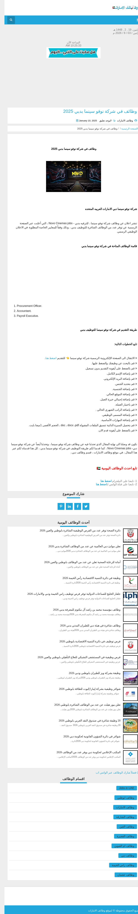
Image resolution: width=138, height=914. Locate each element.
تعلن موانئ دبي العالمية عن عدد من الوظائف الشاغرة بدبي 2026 (80, 546)
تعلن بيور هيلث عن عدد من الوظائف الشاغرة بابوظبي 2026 (83, 704)
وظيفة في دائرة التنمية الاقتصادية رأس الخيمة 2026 (87, 578)
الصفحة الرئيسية (125, 128)
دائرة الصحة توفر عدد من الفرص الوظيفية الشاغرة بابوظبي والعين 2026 (75, 530)
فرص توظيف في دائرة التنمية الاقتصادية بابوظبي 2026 (85, 641)
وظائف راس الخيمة (118, 865)
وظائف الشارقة (121, 817)
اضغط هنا (46, 358)
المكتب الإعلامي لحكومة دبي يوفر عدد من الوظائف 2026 (84, 752)
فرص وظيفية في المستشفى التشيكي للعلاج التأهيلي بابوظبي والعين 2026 (74, 657)
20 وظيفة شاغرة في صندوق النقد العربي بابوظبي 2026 (85, 720)
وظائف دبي (123, 855)
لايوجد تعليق (101, 120)
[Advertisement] (69, 83)
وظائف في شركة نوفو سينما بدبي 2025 (96, 111)
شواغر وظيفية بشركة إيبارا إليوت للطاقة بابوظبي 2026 (85, 688)
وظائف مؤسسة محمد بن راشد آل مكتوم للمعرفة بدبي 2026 (82, 609)
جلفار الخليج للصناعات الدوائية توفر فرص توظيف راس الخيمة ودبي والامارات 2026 (69, 593)
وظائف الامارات (121, 807)
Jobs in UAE (122, 788)
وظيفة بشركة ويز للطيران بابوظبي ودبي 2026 (90, 673)
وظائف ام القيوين (120, 845)
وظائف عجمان (121, 874)
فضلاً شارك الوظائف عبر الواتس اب (113, 772)
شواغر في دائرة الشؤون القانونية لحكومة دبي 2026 (87, 736)
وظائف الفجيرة (121, 836)
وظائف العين (122, 826)
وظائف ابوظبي (121, 797)
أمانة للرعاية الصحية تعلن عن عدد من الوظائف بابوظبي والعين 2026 (78, 562)
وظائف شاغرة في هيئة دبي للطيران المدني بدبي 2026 (86, 625)
